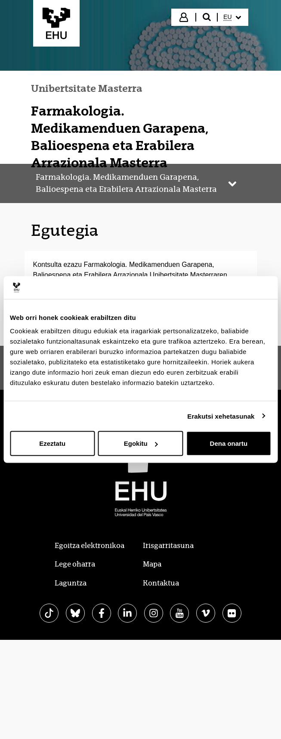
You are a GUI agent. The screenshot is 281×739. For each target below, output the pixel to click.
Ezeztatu (52, 443)
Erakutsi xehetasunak (220, 416)
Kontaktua (161, 583)
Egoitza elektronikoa (89, 546)
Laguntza (70, 583)
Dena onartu (229, 443)
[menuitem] (232, 17)
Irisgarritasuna (168, 546)
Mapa (152, 564)
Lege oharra (75, 564)
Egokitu (141, 443)
